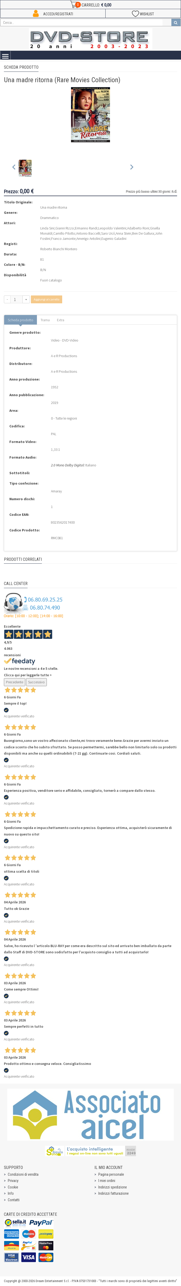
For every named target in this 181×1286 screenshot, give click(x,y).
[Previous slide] (14, 168)
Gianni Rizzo (64, 228)
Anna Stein (123, 233)
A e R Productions (64, 355)
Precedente (14, 682)
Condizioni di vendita (23, 1174)
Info (11, 1193)
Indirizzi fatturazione (113, 1193)
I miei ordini (106, 1181)
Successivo (36, 682)
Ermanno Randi (86, 228)
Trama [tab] (45, 320)
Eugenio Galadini (113, 238)
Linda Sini (47, 228)
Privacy (13, 1181)
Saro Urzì (108, 233)
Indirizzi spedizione (112, 1187)
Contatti (14, 1200)
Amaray (56, 491)
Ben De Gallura (143, 233)
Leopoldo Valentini (112, 228)
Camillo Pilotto (64, 233)
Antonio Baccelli (88, 233)
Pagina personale (111, 1174)
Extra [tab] (60, 320)
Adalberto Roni (138, 228)
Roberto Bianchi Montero (58, 249)
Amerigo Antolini (88, 238)
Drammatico (49, 217)
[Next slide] (131, 168)
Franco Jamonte (63, 238)
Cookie (13, 1187)
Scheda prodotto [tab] (20, 320)
